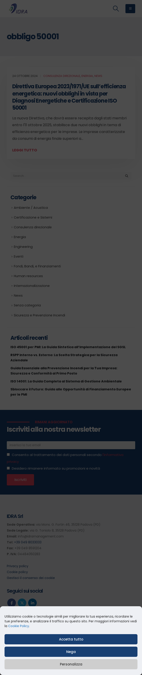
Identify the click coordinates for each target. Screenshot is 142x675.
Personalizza (71, 664)
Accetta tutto (71, 639)
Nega (71, 651)
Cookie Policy (18, 626)
